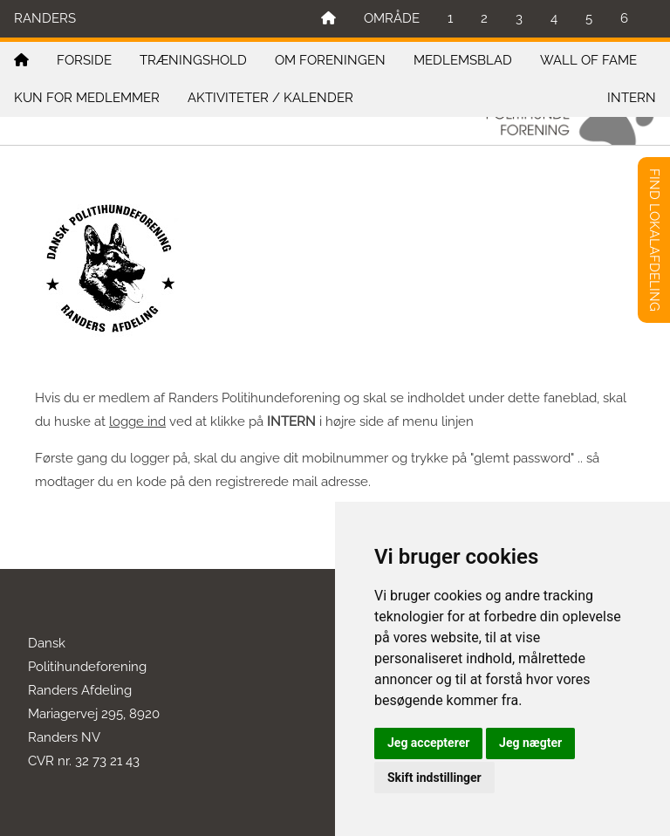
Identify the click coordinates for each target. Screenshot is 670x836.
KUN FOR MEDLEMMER (87, 98)
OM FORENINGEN (330, 60)
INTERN (631, 98)
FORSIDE (84, 60)
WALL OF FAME (588, 60)
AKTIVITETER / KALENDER (270, 98)
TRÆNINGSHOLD (193, 60)
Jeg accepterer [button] (428, 743)
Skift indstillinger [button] (434, 778)
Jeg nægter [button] (530, 743)
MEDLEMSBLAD (463, 60)
